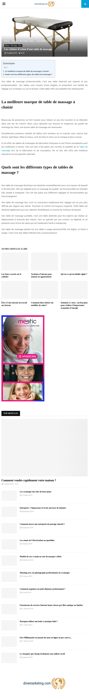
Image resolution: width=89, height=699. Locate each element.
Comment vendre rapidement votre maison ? (28, 480)
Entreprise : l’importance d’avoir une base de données (43, 508)
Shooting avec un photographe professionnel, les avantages (45, 573)
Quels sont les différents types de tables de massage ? (28, 74)
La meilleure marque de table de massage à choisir (27, 71)
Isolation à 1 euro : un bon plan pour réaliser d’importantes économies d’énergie (74, 305)
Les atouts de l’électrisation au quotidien (37, 540)
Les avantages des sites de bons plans (35, 492)
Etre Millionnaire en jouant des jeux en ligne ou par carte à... (46, 638)
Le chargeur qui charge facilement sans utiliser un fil (42, 654)
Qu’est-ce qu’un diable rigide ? (74, 274)
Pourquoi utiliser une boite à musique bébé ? (39, 621)
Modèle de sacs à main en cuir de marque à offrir (41, 556)
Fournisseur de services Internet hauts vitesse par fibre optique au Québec (51, 605)
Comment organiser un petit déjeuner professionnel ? (42, 589)
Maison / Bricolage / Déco (13, 45)
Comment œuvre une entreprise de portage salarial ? (42, 524)
